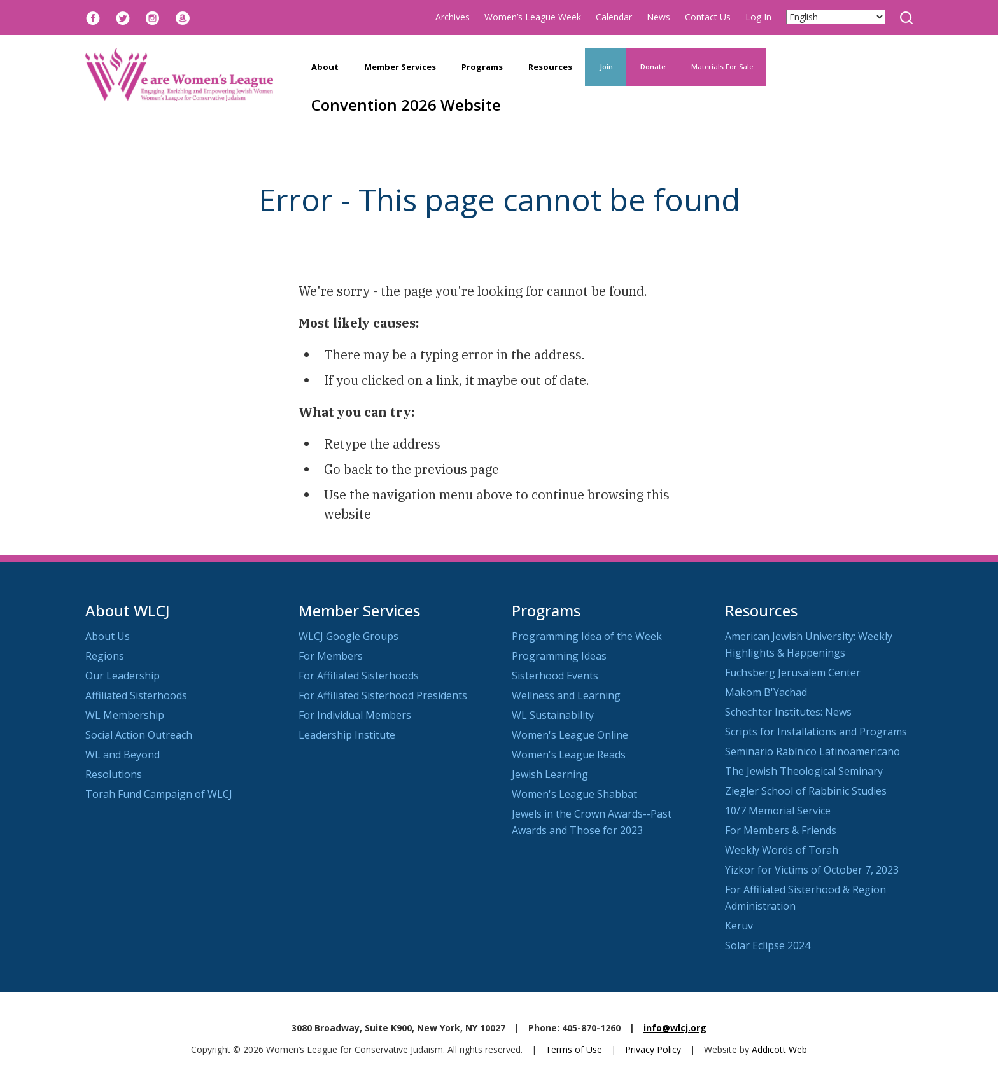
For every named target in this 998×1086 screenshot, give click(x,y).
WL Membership (124, 715)
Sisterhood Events (555, 676)
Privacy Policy (653, 1049)
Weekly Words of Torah (781, 850)
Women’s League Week (532, 17)
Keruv (739, 926)
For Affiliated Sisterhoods (359, 676)
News (658, 17)
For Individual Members (355, 715)
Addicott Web (779, 1049)
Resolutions (113, 774)
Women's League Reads (569, 755)
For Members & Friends (780, 830)
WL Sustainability (553, 715)
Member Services (400, 67)
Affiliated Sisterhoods (136, 695)
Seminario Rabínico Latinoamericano (812, 751)
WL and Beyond (122, 755)
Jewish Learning (550, 774)
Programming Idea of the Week (587, 636)
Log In (758, 17)
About (325, 67)
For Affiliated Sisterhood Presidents (383, 695)
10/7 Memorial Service (778, 811)
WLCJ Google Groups (348, 636)
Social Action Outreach (138, 735)
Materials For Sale (722, 66)
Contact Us (708, 17)
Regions (104, 656)
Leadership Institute (347, 735)
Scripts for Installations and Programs (816, 732)
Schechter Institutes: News (788, 712)
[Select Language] (835, 17)
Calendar (614, 17)
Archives (452, 17)
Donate (652, 66)
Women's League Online (570, 735)
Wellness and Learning (566, 695)
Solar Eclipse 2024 (767, 945)
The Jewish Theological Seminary (804, 771)
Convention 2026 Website (406, 104)
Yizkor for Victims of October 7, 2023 (812, 870)
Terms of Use (573, 1049)
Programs (482, 67)
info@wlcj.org (674, 1028)
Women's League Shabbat (574, 794)
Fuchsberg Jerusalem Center (793, 672)
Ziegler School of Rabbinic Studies (806, 791)
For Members (331, 656)
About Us (107, 636)
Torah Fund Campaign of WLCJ (158, 794)
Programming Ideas (559, 656)
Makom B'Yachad (766, 692)
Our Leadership (122, 676)
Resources (550, 67)
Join (605, 66)
